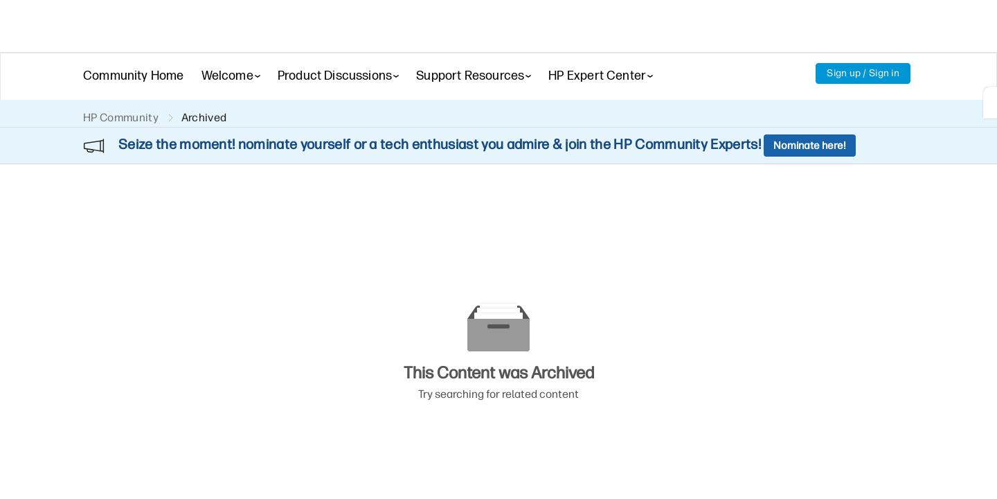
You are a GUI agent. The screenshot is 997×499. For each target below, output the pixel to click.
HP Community (121, 117)
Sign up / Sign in (863, 73)
